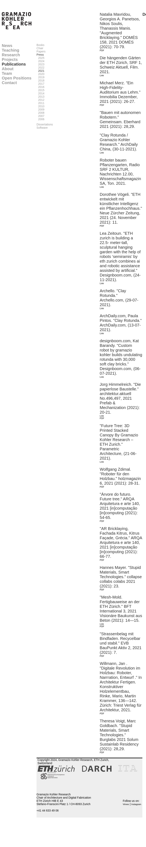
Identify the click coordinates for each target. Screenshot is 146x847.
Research (11, 55)
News (7, 45)
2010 (40, 106)
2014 (40, 93)
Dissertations (45, 124)
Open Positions (17, 78)
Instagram (136, 804)
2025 (40, 57)
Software (42, 127)
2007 (40, 116)
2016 (40, 87)
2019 (40, 77)
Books (40, 45)
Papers (41, 51)
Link (102, 75)
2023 (40, 64)
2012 (40, 99)
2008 (40, 112)
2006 (40, 119)
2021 (40, 70)
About (8, 69)
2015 (40, 90)
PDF (102, 50)
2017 (40, 83)
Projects (10, 59)
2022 (40, 67)
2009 (40, 109)
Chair (40, 48)
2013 (40, 96)
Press (40, 54)
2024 (40, 61)
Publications (14, 64)
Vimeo (126, 804)
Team (7, 73)
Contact (9, 82)
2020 (40, 74)
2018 (40, 80)
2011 (40, 103)
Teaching (10, 50)
